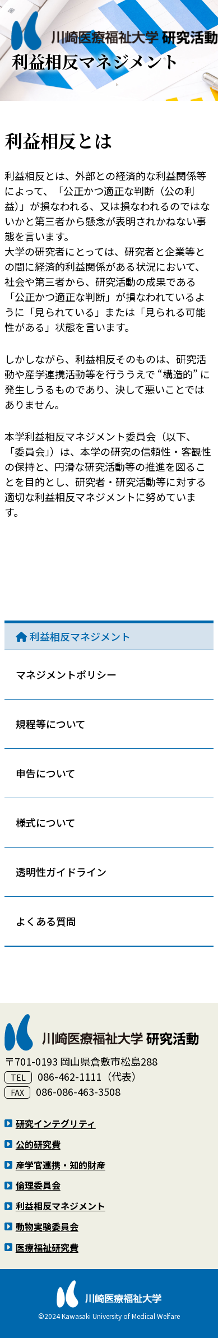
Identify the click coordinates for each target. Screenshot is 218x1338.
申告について (46, 773)
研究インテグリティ (56, 1123)
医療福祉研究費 (47, 1247)
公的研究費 (38, 1144)
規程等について (51, 723)
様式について (46, 822)
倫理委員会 (38, 1185)
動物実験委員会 (47, 1226)
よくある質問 (46, 921)
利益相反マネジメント (80, 636)
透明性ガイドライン (61, 871)
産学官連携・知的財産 (60, 1165)
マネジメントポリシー (66, 674)
